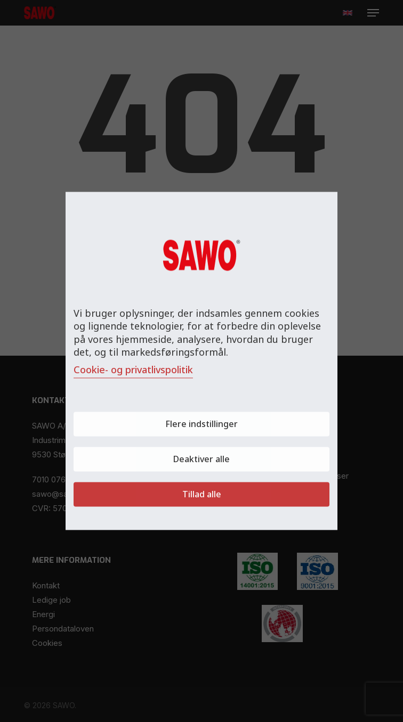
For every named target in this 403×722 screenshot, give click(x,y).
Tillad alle (201, 495)
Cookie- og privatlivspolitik (133, 370)
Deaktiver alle (201, 459)
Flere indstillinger (201, 424)
